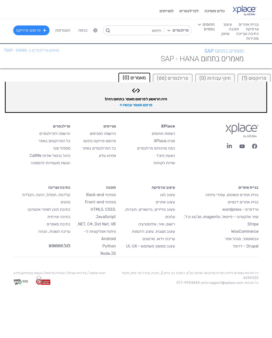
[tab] (254, 78)
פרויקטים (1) (254, 78)
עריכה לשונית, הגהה (54, 231)
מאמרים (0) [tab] (134, 78)
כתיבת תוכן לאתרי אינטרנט (49, 209)
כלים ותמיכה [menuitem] (214, 11)
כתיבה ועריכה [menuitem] (247, 33)
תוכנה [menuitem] (234, 29)
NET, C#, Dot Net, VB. (96, 224)
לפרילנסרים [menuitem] (188, 11)
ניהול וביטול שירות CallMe (49, 155)
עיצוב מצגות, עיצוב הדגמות (153, 231)
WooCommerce (245, 231)
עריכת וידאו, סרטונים (158, 238)
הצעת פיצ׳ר (165, 155)
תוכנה (111, 187)
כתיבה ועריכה (59, 187)
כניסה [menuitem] (83, 30)
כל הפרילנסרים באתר (99, 148)
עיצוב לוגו (167, 194)
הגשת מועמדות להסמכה (50, 163)
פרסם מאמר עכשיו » (136, 105)
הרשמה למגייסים (103, 133)
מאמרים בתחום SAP (224, 51)
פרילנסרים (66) (172, 78)
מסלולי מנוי (61, 148)
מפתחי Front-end (100, 202)
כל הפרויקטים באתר (54, 141)
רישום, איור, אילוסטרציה (156, 224)
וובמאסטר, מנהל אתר (242, 238)
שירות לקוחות (164, 163)
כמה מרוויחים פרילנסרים (156, 148)
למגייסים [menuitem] (166, 11)
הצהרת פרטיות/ (54, 273)
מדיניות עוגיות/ (76, 273)
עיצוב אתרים (165, 202)
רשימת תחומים (163, 133)
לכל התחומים (59, 245)
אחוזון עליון (107, 155)
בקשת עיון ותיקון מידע (28, 273)
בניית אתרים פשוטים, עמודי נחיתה (232, 194)
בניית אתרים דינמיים (243, 202)
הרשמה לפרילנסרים (54, 133)
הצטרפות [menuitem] (63, 30)
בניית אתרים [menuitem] (248, 24)
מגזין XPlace (164, 141)
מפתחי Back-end (101, 194)
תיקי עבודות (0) (215, 78)
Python (109, 246)
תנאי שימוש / (96, 273)
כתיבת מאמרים (58, 224)
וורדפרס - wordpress (240, 209)
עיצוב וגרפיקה (163, 187)
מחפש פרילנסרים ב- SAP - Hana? (31, 50)
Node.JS (108, 253)
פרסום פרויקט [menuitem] (32, 30)
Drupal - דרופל (246, 246)
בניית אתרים (248, 187)
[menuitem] (96, 30)
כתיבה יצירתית (58, 216)
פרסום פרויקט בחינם (99, 141)
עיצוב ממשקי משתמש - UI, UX (150, 246)
